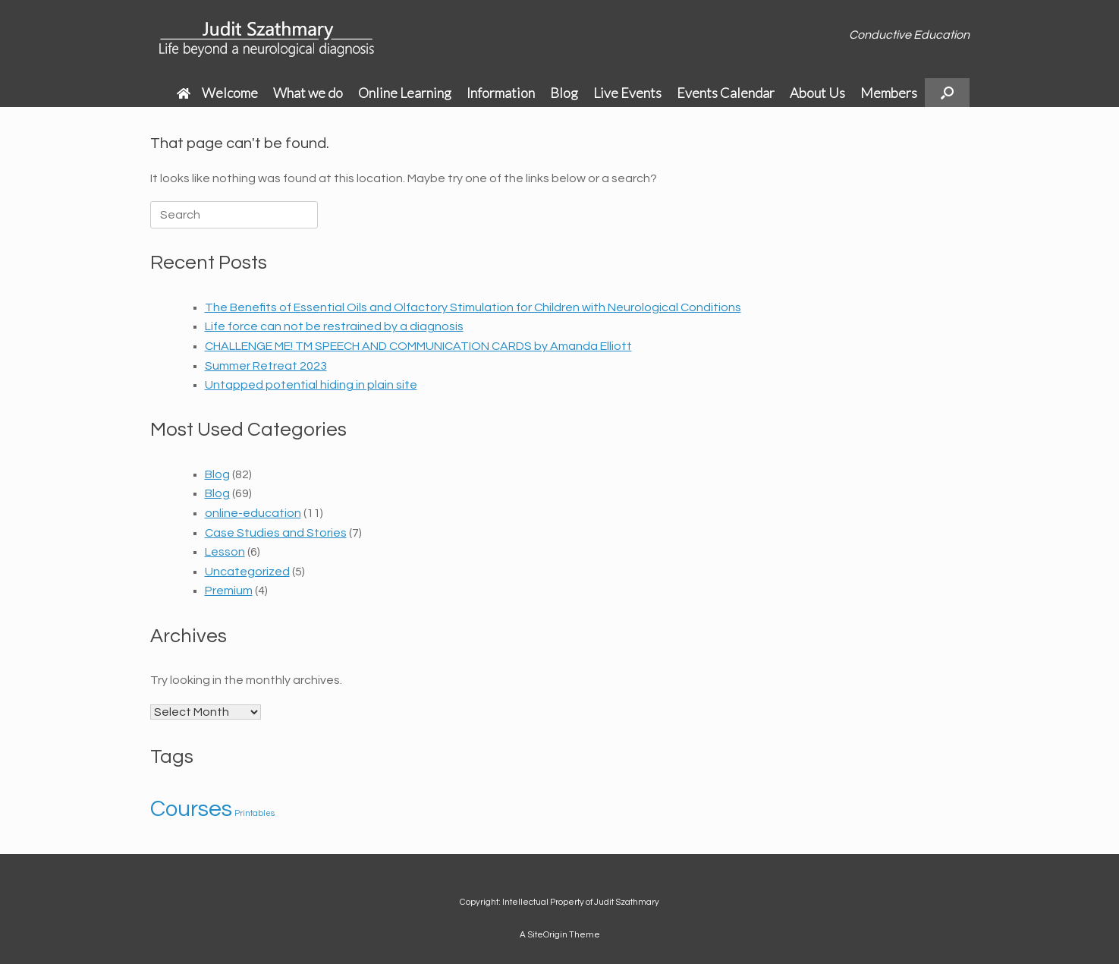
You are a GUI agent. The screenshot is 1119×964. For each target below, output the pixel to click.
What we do (308, 92)
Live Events (627, 92)
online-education (253, 513)
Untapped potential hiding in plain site (311, 385)
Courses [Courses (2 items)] (191, 809)
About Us (817, 92)
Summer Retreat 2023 (266, 366)
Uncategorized (247, 571)
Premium (229, 590)
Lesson (225, 552)
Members (888, 92)
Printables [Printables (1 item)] (254, 813)
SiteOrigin (547, 935)
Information (501, 92)
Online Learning (404, 92)
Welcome (217, 92)
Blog (564, 92)
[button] (947, 92)
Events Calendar (726, 92)
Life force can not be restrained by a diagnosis (334, 326)
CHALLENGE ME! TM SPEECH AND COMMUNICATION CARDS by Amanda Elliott (418, 346)
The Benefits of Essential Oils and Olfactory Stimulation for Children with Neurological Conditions (473, 307)
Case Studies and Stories (276, 533)
